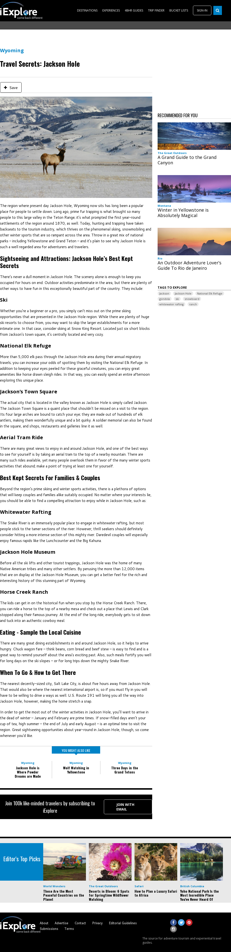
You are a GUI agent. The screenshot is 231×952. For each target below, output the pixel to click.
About (44, 923)
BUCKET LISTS (178, 10)
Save (11, 87)
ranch (193, 304)
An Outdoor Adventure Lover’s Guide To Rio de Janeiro (189, 265)
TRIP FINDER (156, 10)
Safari (139, 886)
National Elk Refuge (209, 293)
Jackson (164, 293)
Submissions (49, 928)
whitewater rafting (171, 304)
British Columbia (192, 886)
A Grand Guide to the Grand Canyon (187, 160)
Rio (160, 258)
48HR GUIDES (134, 10)
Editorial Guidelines (123, 923)
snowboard (192, 299)
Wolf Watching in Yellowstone (76, 769)
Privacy (97, 923)
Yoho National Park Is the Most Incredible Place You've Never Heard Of (199, 895)
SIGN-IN (202, 10)
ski (177, 299)
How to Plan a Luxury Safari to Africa (156, 893)
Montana (164, 205)
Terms (69, 928)
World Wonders (54, 886)
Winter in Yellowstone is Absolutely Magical (183, 212)
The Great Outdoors (172, 153)
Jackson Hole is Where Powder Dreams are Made (28, 772)
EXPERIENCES (111, 10)
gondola (164, 299)
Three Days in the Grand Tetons (124, 769)
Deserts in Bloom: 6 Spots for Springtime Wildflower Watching (109, 895)
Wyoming (12, 50)
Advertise (61, 923)
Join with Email (125, 806)
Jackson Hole (183, 293)
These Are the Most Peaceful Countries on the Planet (63, 895)
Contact (80, 923)
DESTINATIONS (87, 10)
